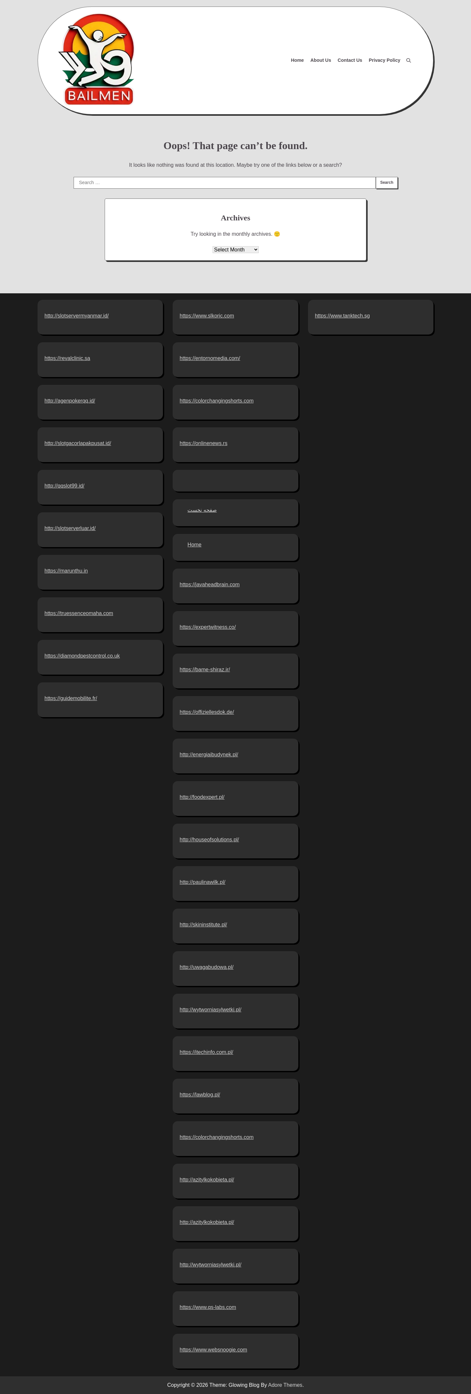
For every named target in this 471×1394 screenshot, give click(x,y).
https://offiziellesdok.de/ (207, 712)
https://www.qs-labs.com (208, 1307)
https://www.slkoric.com (207, 315)
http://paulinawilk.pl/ (202, 882)
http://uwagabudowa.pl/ (207, 967)
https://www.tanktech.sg (342, 315)
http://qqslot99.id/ (64, 486)
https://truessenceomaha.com (78, 613)
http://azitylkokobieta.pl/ (207, 1179)
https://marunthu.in (66, 571)
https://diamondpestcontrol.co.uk (82, 656)
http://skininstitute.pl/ (203, 924)
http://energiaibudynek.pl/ (209, 754)
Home (297, 60)
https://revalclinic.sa (67, 358)
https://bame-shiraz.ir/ (205, 669)
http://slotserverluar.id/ (70, 528)
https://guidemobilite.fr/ (70, 698)
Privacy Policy (384, 60)
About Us (320, 60)
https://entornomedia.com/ (210, 358)
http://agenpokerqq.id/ (69, 401)
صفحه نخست (202, 510)
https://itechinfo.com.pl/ (206, 1052)
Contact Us (350, 60)
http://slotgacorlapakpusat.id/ (77, 443)
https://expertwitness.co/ (208, 627)
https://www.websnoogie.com (213, 1349)
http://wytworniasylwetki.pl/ (210, 1009)
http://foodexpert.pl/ (202, 797)
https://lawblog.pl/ (200, 1094)
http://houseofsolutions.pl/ (209, 839)
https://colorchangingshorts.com (216, 401)
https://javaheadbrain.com (209, 584)
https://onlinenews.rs (203, 443)
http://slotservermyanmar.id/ (76, 315)
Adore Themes (285, 1385)
